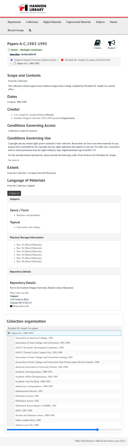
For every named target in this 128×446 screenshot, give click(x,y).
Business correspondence (28, 215)
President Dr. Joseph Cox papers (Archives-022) (87, 60)
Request (111, 44)
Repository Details (20, 271)
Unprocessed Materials (78, 22)
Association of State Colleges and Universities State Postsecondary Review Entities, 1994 (57, 362)
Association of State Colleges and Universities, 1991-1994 (42, 343)
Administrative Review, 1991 (29, 391)
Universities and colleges (28, 227)
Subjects (100, 22)
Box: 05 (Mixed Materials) (29, 258)
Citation (97, 44)
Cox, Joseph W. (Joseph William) (29, 115)
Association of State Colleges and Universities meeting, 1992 (44, 357)
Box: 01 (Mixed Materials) (29, 245)
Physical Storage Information (27, 237)
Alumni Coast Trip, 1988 (27, 425)
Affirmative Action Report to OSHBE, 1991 (35, 405)
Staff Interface (87, 441)
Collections (32, 22)
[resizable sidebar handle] (64, 429)
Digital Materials (52, 22)
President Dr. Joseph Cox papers (23, 328)
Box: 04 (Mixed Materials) (29, 255)
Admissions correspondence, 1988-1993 (34, 386)
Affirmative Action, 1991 (27, 396)
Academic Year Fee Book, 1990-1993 (32, 381)
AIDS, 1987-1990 (23, 410)
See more (13, 160)
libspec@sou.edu (21, 306)
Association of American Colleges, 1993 (34, 338)
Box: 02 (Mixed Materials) (29, 248)
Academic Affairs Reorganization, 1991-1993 (36, 376)
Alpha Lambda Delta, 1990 (28, 420)
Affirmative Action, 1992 (27, 401)
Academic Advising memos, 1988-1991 (33, 372)
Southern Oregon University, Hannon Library (35, 60)
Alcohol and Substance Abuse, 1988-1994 (34, 415)
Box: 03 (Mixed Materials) (29, 251)
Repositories (14, 22)
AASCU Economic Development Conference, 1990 (39, 347)
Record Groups (16, 30)
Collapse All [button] (14, 193)
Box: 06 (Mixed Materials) (29, 261)
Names (113, 22)
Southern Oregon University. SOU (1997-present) (37, 118)
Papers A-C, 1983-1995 (23, 333)
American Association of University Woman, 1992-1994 (41, 367)
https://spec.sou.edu (19, 293)
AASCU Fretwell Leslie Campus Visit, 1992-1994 (38, 352)
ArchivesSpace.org (109, 441)
